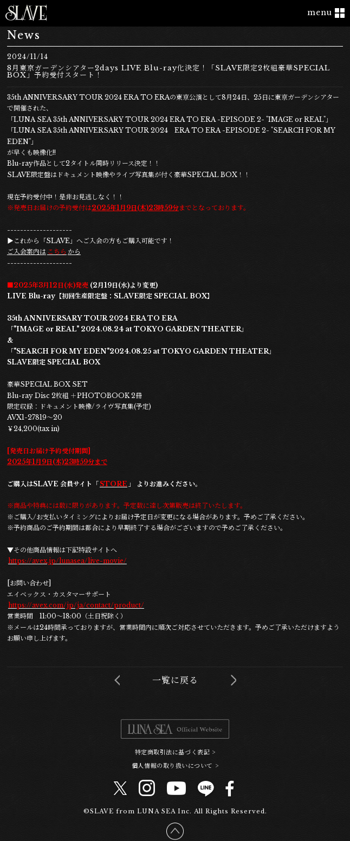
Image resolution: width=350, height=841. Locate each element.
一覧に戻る (175, 680)
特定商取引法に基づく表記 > (175, 751)
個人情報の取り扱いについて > (175, 765)
